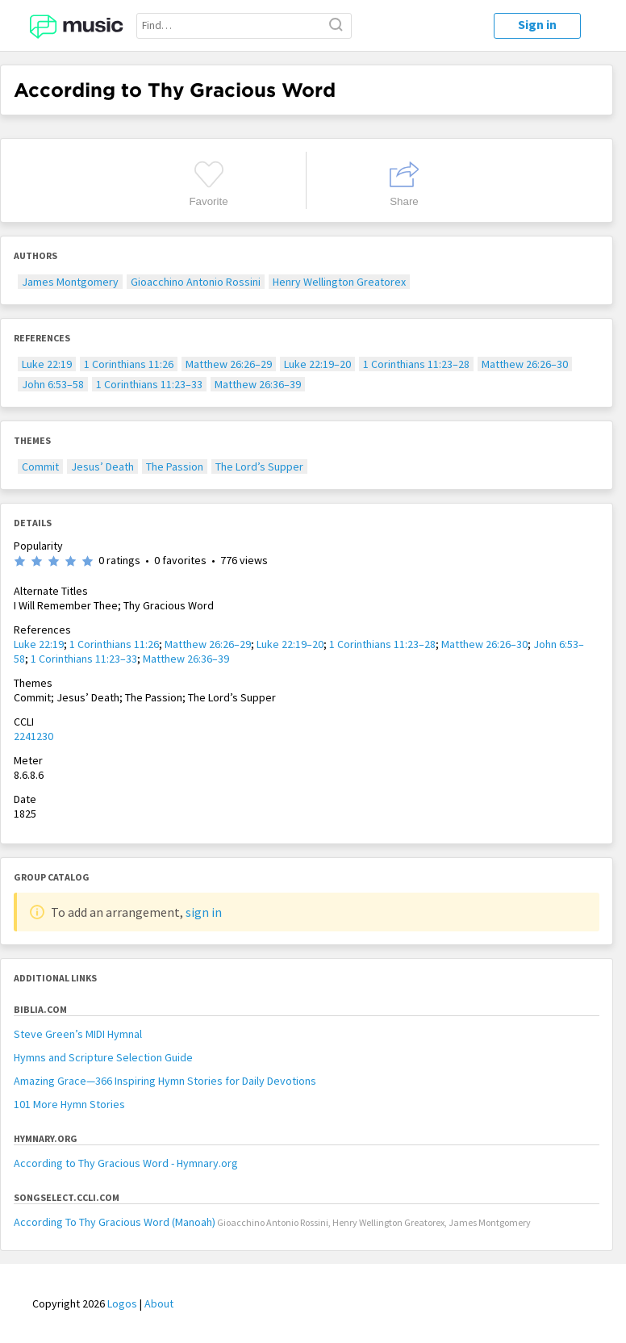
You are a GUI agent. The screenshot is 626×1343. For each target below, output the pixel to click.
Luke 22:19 (47, 364)
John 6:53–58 (53, 384)
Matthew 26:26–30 (525, 364)
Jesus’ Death (102, 466)
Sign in (537, 24)
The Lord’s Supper (259, 466)
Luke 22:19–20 (317, 364)
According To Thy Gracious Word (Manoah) (114, 1222)
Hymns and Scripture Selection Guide (103, 1057)
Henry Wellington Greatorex (339, 281)
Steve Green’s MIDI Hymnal (78, 1034)
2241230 (33, 736)
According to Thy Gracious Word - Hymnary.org (126, 1163)
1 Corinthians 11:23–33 (149, 384)
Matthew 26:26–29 (229, 364)
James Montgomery (70, 281)
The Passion (174, 466)
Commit (40, 466)
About (158, 1303)
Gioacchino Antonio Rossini (196, 281)
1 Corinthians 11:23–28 (416, 364)
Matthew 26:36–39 (258, 384)
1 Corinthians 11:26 (128, 364)
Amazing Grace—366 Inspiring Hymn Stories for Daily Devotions (165, 1080)
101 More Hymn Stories (69, 1104)
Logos (122, 1303)
